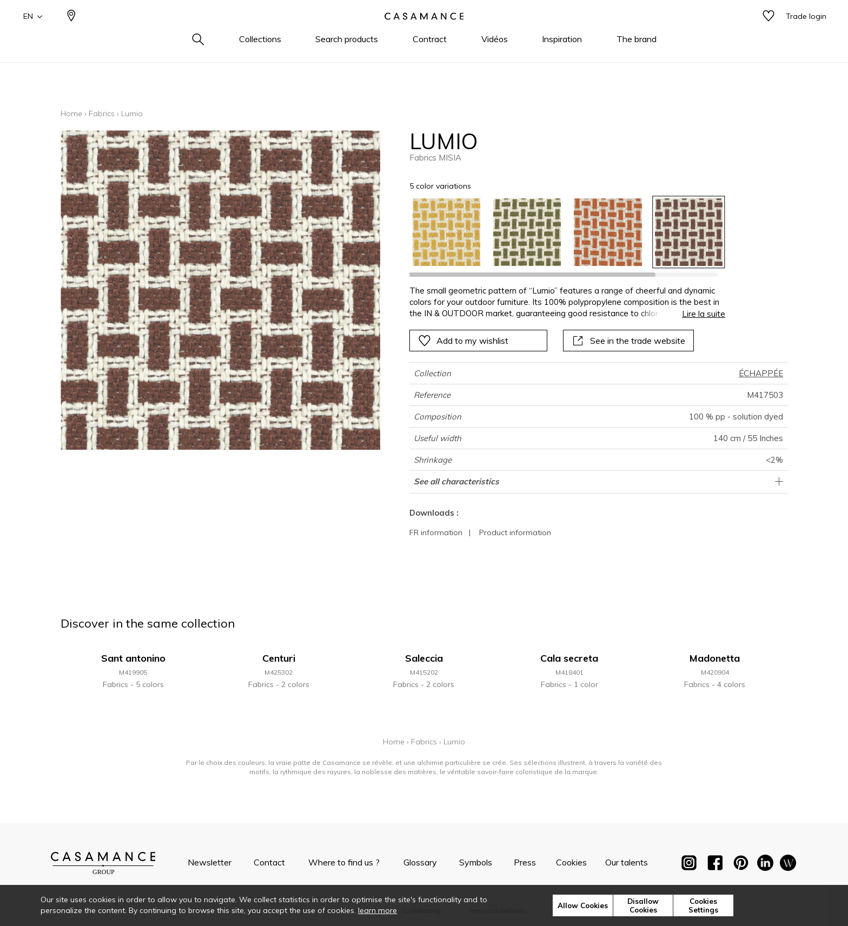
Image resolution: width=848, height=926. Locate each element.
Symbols (475, 862)
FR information (435, 532)
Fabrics (102, 113)
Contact (269, 862)
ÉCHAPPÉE (761, 373)
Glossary (420, 862)
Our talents (626, 862)
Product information (515, 532)
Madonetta (715, 658)
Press (525, 862)
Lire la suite (703, 314)
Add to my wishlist (463, 340)
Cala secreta (569, 658)
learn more (377, 910)
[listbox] (561, 232)
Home (71, 113)
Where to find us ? (344, 862)
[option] (446, 232)
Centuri (278, 658)
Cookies (571, 862)
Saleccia (424, 658)
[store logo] (424, 34)
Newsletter (209, 862)
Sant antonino (133, 658)
